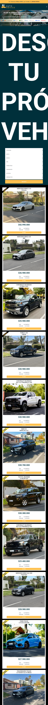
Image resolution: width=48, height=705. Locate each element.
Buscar (24, 181)
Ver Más (24, 232)
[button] (3, 18)
